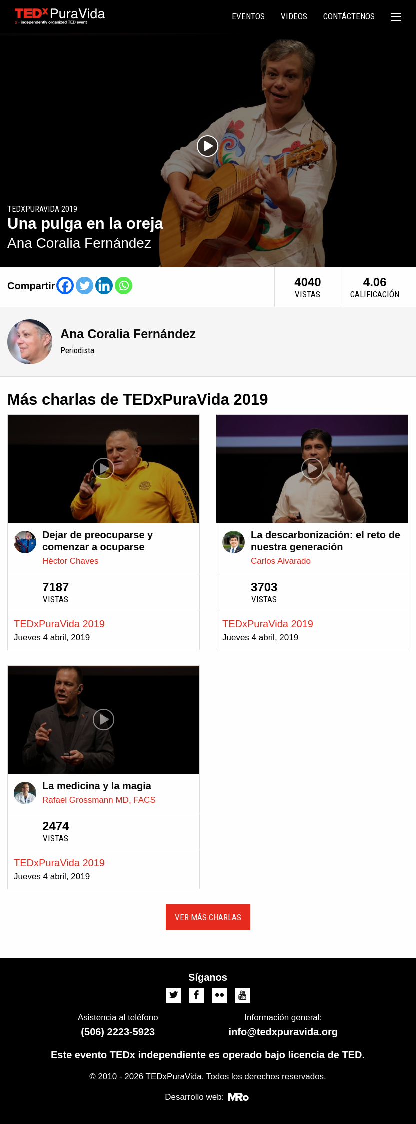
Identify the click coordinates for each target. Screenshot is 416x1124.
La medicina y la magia (97, 785)
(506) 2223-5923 (118, 1031)
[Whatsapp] (123, 285)
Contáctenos (349, 16)
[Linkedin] (104, 285)
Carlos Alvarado (281, 561)
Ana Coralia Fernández (128, 334)
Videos (294, 16)
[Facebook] (65, 285)
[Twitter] (85, 285)
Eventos (248, 16)
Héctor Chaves (70, 561)
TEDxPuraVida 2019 (59, 623)
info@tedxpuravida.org (283, 1031)
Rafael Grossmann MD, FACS (99, 800)
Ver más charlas (208, 917)
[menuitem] (248, 16)
